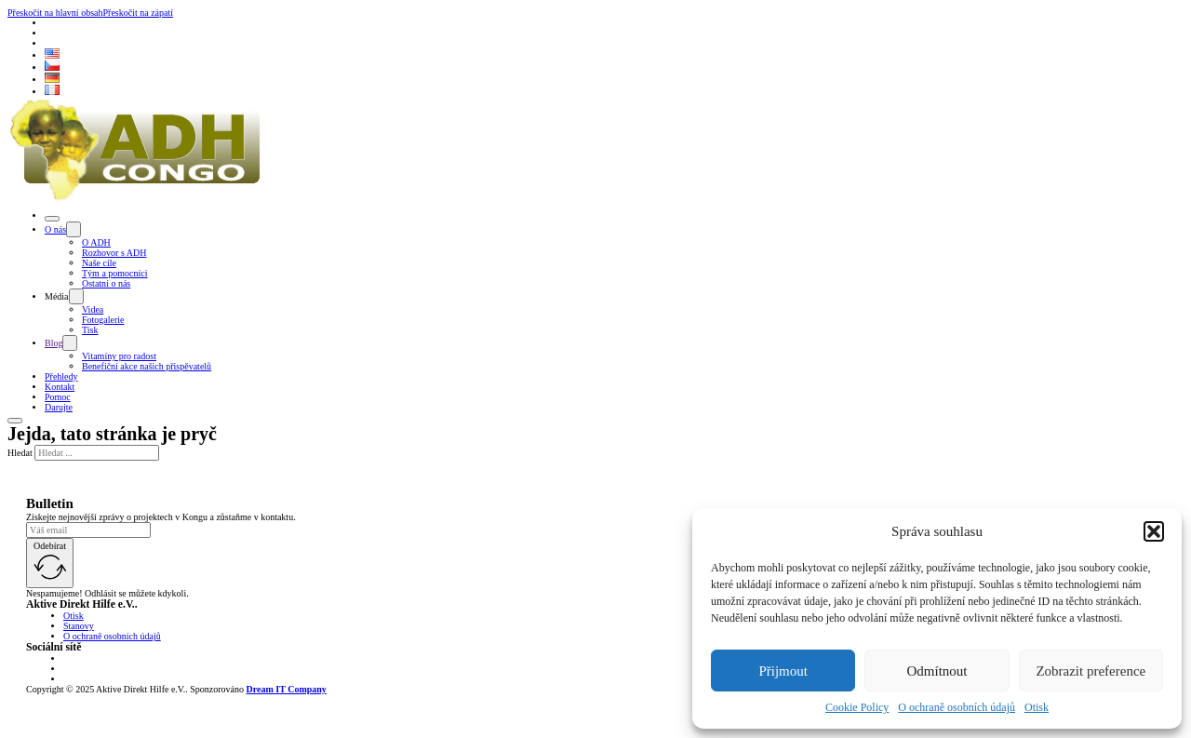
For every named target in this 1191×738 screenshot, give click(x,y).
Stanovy (78, 626)
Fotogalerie (103, 320)
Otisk (1036, 707)
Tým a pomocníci (115, 273)
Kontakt (59, 387)
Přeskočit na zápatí (137, 12)
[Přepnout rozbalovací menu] (73, 229)
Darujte (59, 407)
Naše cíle (99, 263)
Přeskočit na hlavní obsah (54, 12)
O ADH (96, 242)
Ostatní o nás (106, 283)
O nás (55, 229)
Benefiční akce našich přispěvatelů (146, 366)
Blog (53, 343)
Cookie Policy (857, 707)
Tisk (90, 330)
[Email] (88, 530)
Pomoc (58, 397)
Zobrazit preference (1090, 671)
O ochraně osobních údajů (956, 707)
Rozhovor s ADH (114, 253)
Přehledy (61, 376)
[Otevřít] (52, 218)
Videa (92, 309)
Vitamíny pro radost (119, 356)
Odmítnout (936, 671)
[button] (1153, 531)
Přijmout (783, 671)
